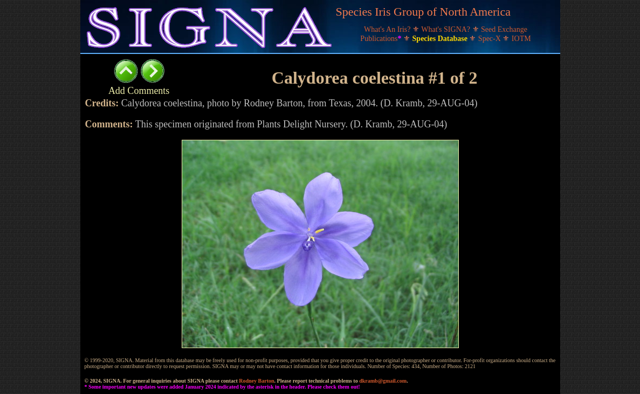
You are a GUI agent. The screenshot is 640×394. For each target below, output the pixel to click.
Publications (381, 39)
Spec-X (490, 39)
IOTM (521, 39)
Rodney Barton (256, 381)
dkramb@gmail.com (383, 381)
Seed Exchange (504, 29)
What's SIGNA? (446, 29)
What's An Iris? (388, 29)
